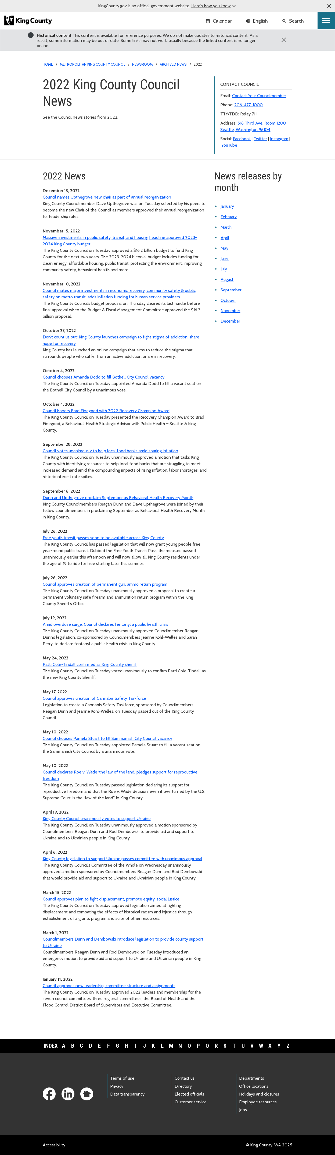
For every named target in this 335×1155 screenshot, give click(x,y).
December (230, 321)
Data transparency (127, 1094)
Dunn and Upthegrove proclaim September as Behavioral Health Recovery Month (118, 497)
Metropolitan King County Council (92, 64)
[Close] (284, 39)
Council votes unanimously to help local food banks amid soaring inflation (110, 450)
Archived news (173, 64)
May (224, 248)
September (231, 289)
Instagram (279, 138)
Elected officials (189, 1094)
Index (51, 1046)
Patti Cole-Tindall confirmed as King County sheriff (90, 664)
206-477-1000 (248, 104)
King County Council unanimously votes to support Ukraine (97, 818)
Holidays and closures (259, 1094)
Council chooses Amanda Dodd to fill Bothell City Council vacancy (103, 377)
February (229, 216)
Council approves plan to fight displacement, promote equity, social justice (111, 899)
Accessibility (54, 1144)
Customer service (191, 1101)
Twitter (260, 138)
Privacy (116, 1086)
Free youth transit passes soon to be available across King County (103, 537)
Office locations (253, 1086)
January (227, 206)
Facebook (242, 138)
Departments (251, 1078)
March (226, 227)
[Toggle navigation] (326, 20)
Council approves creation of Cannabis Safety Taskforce (94, 698)
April (225, 237)
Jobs (243, 1109)
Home (48, 64)
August (227, 279)
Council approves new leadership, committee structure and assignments (109, 985)
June (225, 258)
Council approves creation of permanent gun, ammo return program (105, 584)
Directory (183, 1086)
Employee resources (258, 1101)
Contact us (184, 1078)
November (230, 310)
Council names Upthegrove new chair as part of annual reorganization (107, 197)
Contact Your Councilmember (259, 95)
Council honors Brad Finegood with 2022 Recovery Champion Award (106, 410)
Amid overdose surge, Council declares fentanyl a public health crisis (105, 624)
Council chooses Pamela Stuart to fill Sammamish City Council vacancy (107, 738)
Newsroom (142, 64)
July (224, 268)
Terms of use (122, 1078)
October (228, 300)
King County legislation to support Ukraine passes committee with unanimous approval (122, 858)
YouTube (229, 145)
